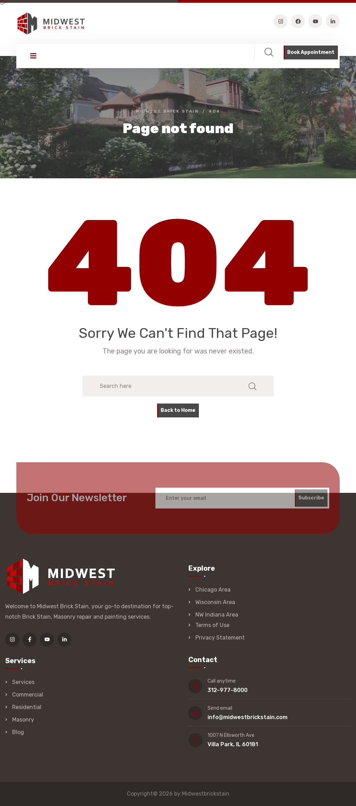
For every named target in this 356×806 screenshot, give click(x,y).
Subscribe (311, 500)
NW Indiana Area (216, 614)
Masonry (23, 719)
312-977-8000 (228, 690)
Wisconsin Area (215, 602)
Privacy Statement (220, 637)
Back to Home (178, 410)
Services (23, 682)
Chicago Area (212, 589)
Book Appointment (310, 52)
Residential (26, 707)
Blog (18, 732)
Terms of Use (212, 625)
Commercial (27, 694)
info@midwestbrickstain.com (248, 717)
